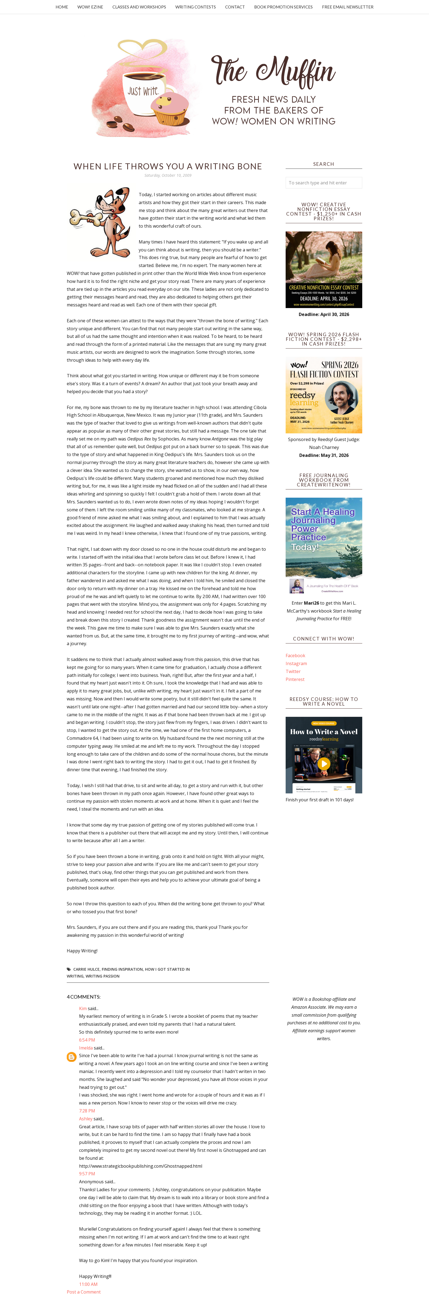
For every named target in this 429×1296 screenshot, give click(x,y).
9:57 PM (87, 1174)
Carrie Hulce (86, 969)
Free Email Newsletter (347, 6)
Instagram (296, 663)
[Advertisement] (324, 899)
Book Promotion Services (283, 6)
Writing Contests (195, 6)
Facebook (295, 656)
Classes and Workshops (139, 6)
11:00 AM (88, 1284)
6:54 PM (87, 1040)
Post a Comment (84, 1292)
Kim (83, 1008)
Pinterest (295, 679)
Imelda (86, 1048)
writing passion (103, 976)
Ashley (85, 1119)
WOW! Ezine (90, 6)
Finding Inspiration (122, 969)
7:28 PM (87, 1111)
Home (62, 6)
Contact (235, 6)
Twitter (293, 671)
